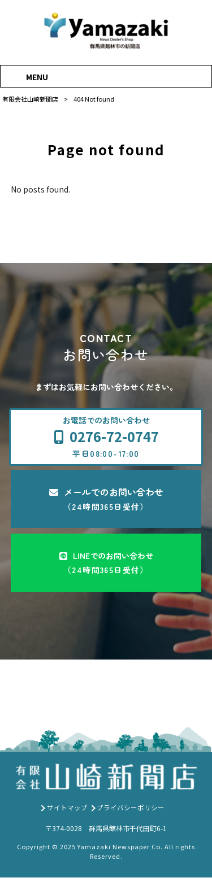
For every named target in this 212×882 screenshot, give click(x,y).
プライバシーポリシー (131, 811)
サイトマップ (67, 811)
